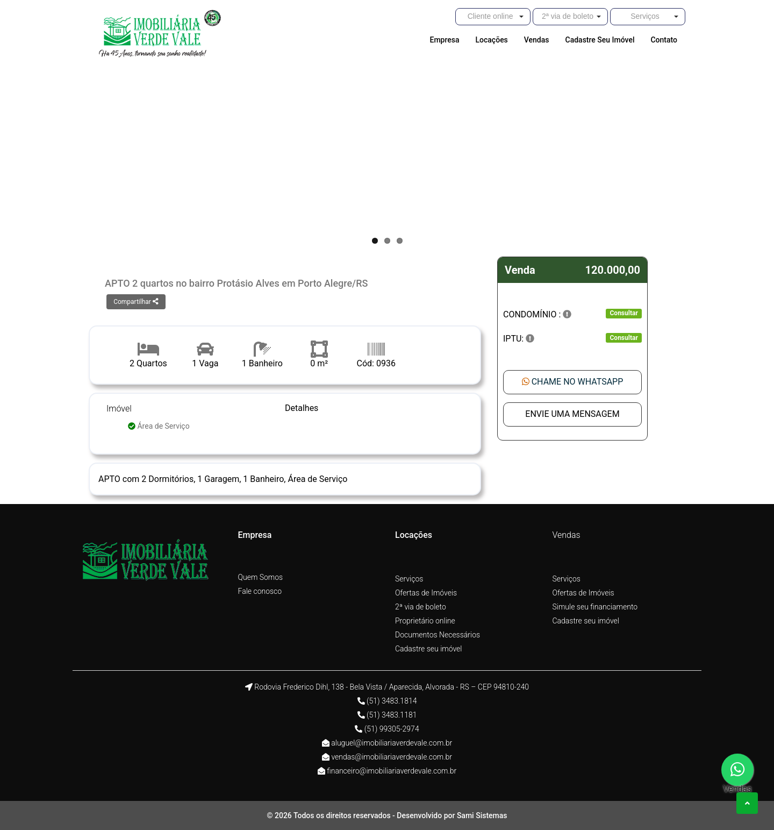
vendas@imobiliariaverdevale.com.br (391, 757)
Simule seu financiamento (595, 606)
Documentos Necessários (437, 634)
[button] (493, 16)
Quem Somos (260, 577)
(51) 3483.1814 (392, 701)
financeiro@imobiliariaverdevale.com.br (391, 771)
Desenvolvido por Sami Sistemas (452, 815)
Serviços (409, 578)
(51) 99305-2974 (391, 729)
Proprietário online (425, 620)
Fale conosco (260, 591)
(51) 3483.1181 (392, 715)
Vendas (566, 535)
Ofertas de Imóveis (426, 592)
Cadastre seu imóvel (428, 648)
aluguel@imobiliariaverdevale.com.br (391, 743)
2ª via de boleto (420, 606)
